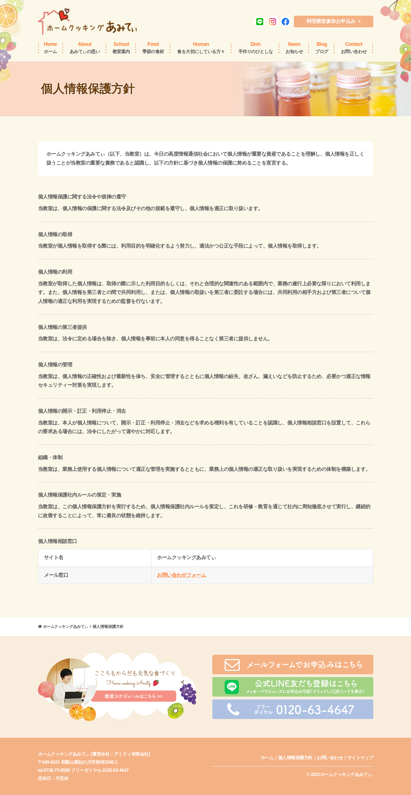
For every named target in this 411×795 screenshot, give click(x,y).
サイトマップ (360, 757)
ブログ (321, 47)
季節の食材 (153, 47)
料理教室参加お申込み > (334, 21)
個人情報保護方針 (295, 757)
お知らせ (294, 47)
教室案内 (121, 47)
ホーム (50, 47)
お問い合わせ (354, 47)
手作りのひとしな (255, 47)
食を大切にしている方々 (201, 47)
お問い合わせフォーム (181, 575)
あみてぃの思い (85, 47)
